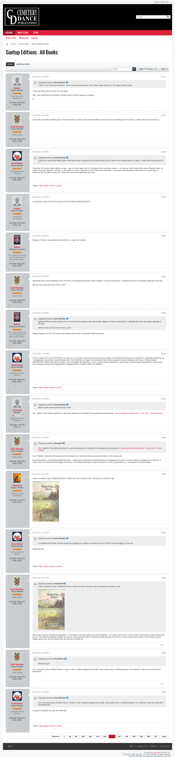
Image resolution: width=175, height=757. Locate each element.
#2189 (163, 653)
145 (104, 736)
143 (90, 736)
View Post (67, 82)
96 (76, 736)
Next (164, 736)
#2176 (163, 77)
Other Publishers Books (40, 44)
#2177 (163, 115)
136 (83, 736)
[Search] (150, 17)
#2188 (163, 578)
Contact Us (142, 746)
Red (10, 746)
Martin (17, 247)
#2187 (163, 533)
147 (119, 736)
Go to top (164, 746)
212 (155, 736)
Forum (13, 44)
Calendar (34, 38)
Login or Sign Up (162, 2)
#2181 (163, 276)
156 (141, 736)
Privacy (153, 746)
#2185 (163, 438)
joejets (17, 208)
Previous (55, 736)
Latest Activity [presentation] (23, 64)
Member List (23, 38)
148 (126, 736)
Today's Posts (11, 38)
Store (35, 32)
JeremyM (17, 410)
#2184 (163, 399)
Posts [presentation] (10, 64)
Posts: (15, 105)
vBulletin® (157, 752)
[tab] (10, 64)
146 (112, 736)
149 (133, 736)
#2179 (163, 197)
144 (97, 736)
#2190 (163, 692)
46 (70, 736)
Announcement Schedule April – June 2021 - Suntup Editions (139, 413)
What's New (23, 32)
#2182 (163, 313)
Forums (9, 32)
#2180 (163, 236)
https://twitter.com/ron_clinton (50, 186)
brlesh (17, 88)
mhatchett (17, 485)
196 (148, 736)
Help (131, 746)
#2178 (163, 152)
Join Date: (13, 103)
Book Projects (24, 44)
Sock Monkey (17, 127)
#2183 (163, 354)
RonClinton (17, 163)
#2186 (163, 474)
